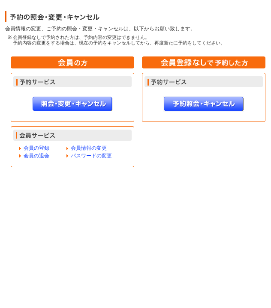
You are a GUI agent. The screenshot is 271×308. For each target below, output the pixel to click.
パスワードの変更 (91, 156)
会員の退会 (36, 156)
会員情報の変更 (89, 148)
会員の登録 (36, 148)
